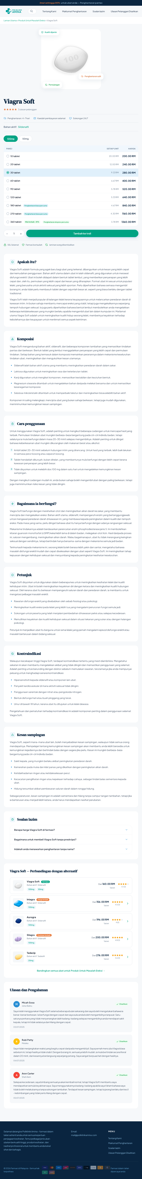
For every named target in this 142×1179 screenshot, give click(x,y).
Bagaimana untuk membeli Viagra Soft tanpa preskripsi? (71, 839)
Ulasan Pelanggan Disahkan (124, 11)
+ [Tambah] (21, 233)
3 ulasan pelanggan (20, 109)
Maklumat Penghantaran (74, 11)
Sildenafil (23, 126)
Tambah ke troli (82, 233)
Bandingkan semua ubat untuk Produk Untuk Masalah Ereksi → (71, 970)
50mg (25, 138)
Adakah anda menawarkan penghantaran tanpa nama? (71, 849)
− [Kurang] (7, 233)
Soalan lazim (99, 11)
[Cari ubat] (32, 11)
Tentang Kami (49, 11)
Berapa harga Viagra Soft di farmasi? (71, 829)
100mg (10, 138)
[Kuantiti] (14, 233)
